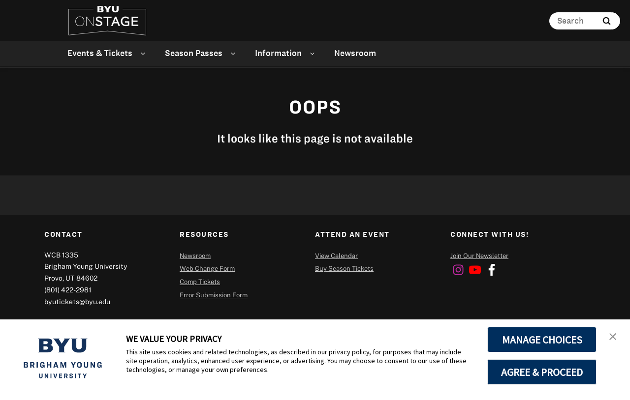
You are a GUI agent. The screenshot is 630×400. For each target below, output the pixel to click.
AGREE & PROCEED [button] (542, 372)
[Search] (584, 20)
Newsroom (355, 53)
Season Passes (193, 53)
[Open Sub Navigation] (144, 53)
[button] (614, 337)
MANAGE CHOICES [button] (542, 339)
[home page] (107, 20)
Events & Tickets (99, 53)
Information (278, 53)
